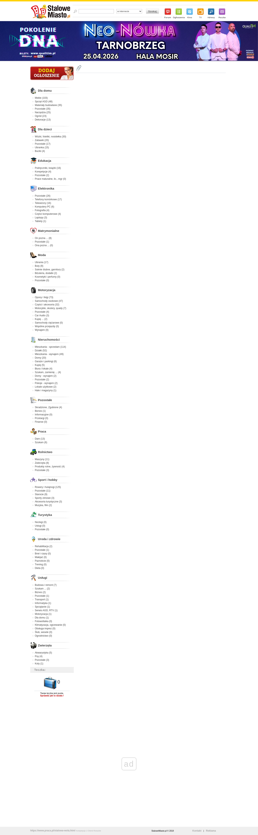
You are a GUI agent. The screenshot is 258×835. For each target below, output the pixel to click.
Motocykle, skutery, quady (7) (50, 308)
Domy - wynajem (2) (45, 375)
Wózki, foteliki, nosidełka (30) (50, 136)
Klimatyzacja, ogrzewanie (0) (50, 624)
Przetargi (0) (41, 418)
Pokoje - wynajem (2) (46, 383)
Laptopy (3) (41, 217)
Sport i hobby (47, 479)
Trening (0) (41, 564)
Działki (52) (41, 350)
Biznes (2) (40, 592)
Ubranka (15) (42, 147)
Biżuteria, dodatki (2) (46, 273)
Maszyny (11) (42, 459)
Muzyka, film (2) (43, 505)
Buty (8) (39, 266)
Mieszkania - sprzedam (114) (50, 346)
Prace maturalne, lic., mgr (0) (50, 178)
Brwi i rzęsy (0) (43, 553)
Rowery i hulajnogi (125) (48, 487)
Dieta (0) (39, 568)
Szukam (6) (41, 442)
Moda (42, 255)
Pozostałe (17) (42, 143)
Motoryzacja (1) (43, 614)
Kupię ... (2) (41, 319)
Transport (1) (42, 599)
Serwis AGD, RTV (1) (46, 610)
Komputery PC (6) (44, 206)
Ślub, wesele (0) (43, 632)
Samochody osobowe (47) (49, 301)
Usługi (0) (40, 525)
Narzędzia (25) (43, 112)
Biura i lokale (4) (43, 368)
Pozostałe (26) (42, 195)
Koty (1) (39, 663)
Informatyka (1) (43, 603)
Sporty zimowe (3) (44, 498)
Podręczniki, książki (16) (48, 168)
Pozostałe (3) (42, 470)
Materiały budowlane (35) (48, 105)
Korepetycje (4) (43, 171)
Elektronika (46, 188)
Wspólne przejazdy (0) (47, 326)
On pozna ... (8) (43, 238)
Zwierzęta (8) (42, 463)
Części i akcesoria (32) (47, 304)
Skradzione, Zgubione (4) (48, 407)
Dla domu (45, 90)
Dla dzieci (45, 129)
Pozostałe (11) (42, 490)
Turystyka (45, 515)
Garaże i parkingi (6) (46, 361)
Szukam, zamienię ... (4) (48, 372)
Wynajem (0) (42, 330)
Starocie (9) (41, 494)
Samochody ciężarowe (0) (49, 322)
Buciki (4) (40, 151)
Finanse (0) (41, 421)
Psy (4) (39, 656)
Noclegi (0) (41, 522)
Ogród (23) (41, 116)
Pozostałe (45, 400)
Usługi (42, 577)
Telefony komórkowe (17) (48, 199)
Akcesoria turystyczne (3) (48, 501)
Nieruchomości (49, 339)
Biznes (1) (40, 411)
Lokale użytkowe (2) (45, 386)
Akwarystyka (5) (43, 652)
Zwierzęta (45, 645)
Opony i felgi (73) (44, 297)
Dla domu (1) (42, 617)
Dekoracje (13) (43, 119)
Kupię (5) (40, 365)
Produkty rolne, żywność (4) (50, 466)
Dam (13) (40, 438)
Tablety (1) (40, 221)
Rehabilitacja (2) (43, 546)
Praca (42, 431)
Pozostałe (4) (42, 311)
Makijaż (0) (41, 557)
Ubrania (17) (41, 262)
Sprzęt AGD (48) (44, 101)
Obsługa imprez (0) (45, 628)
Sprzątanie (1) (42, 606)
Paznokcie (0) (42, 560)
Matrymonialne (48, 230)
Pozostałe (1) (42, 241)
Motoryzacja (46, 290)
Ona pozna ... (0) (44, 245)
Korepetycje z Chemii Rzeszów (88, 831)
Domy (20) (40, 357)
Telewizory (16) (43, 203)
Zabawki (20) (42, 140)
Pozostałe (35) (42, 108)
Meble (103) (41, 97)
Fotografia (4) (42, 210)
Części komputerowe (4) (48, 214)
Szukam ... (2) (42, 588)
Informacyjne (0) (43, 414)
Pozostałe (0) (42, 280)
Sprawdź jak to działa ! (52, 695)
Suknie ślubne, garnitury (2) (49, 269)
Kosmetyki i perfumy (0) (47, 276)
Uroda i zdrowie (49, 539)
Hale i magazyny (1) (45, 390)
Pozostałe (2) (42, 175)
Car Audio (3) (42, 315)
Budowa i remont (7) (46, 585)
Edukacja (44, 160)
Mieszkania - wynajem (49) (49, 354)
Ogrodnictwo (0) (43, 635)
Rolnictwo (45, 452)
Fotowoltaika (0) (43, 621)
